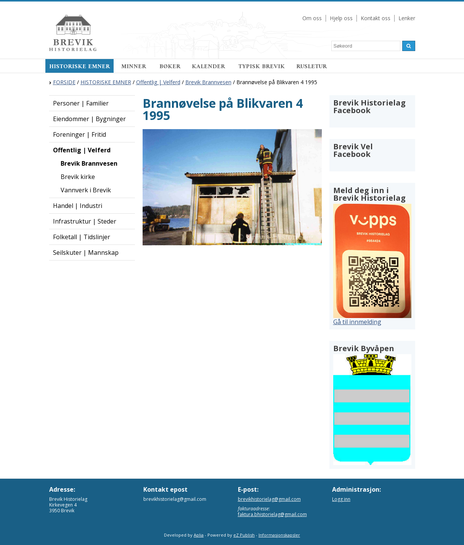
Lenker (406, 18)
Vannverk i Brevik (86, 190)
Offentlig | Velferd (158, 82)
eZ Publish (244, 535)
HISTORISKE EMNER (79, 66)
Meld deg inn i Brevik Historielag (369, 194)
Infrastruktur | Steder (84, 221)
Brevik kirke (78, 177)
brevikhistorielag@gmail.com (269, 499)
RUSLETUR (311, 66)
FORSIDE (64, 82)
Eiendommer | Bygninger (89, 119)
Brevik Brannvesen (208, 82)
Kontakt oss (375, 18)
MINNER (134, 66)
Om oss (312, 18)
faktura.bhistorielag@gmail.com (272, 514)
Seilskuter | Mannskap (86, 252)
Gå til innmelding (357, 322)
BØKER (169, 66)
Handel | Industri (77, 205)
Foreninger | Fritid (79, 134)
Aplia (199, 535)
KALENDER (209, 66)
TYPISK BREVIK (261, 66)
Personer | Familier (81, 103)
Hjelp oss (341, 18)
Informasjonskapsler (279, 535)
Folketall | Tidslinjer (81, 237)
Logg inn (341, 499)
